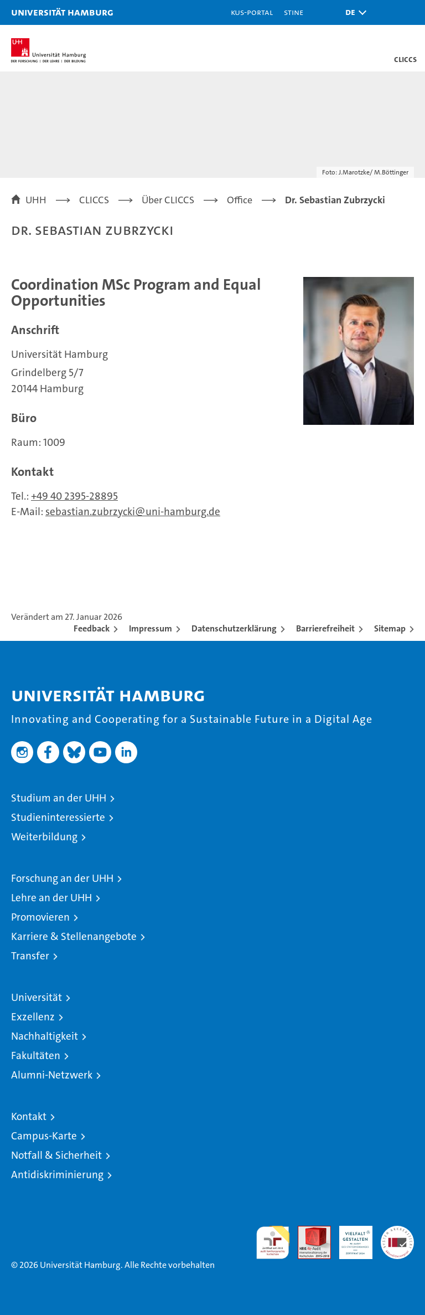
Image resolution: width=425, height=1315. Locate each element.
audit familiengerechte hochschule (272, 1242)
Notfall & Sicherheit (56, 1155)
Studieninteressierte (58, 817)
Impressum (150, 628)
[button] (353, 12)
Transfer (30, 956)
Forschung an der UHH (62, 878)
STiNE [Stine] (293, 12)
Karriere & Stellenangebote (74, 936)
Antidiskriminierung (57, 1175)
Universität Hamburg (62, 12)
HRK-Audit (349, 1237)
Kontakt (28, 1116)
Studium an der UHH (58, 798)
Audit (308, 1231)
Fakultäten (35, 1055)
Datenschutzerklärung (234, 628)
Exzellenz (33, 1017)
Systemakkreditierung (397, 1231)
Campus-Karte (44, 1136)
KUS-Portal (252, 12)
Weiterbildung (44, 837)
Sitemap (390, 628)
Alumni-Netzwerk (51, 1075)
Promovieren (40, 917)
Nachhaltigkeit (44, 1036)
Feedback (92, 628)
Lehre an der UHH (51, 898)
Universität (36, 997)
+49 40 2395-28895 (74, 496)
